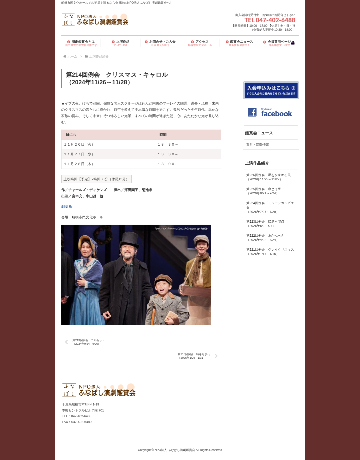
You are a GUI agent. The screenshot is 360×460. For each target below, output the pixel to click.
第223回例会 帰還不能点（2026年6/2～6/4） (265, 224)
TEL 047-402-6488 (269, 20)
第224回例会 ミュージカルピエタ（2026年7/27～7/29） (270, 207)
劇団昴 (66, 207)
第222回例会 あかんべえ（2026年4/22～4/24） (265, 238)
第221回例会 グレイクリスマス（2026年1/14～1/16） (270, 252)
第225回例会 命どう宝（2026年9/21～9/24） (263, 191)
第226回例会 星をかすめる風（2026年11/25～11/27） (268, 177)
